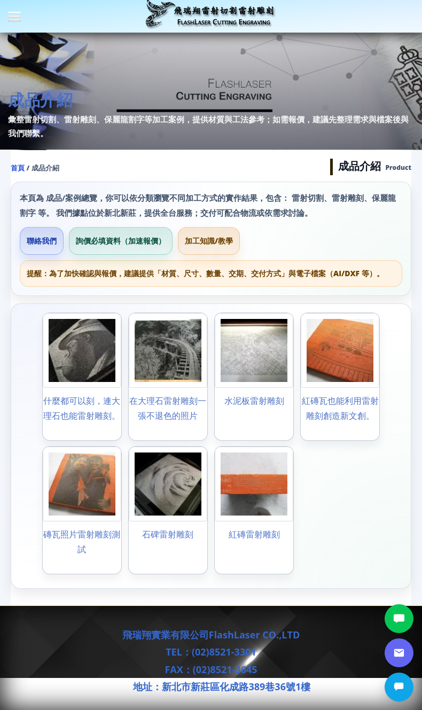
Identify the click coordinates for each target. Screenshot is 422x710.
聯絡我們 (42, 241)
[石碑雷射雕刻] (168, 510)
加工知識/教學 (209, 241)
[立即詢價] (399, 687)
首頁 (18, 168)
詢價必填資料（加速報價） (121, 241)
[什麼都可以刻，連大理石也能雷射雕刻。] (82, 377)
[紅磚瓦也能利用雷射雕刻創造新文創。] (340, 377)
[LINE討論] (399, 618)
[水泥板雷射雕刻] (254, 377)
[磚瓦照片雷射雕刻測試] (82, 510)
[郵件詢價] (399, 652)
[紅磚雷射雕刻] (254, 510)
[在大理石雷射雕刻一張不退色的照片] (168, 377)
